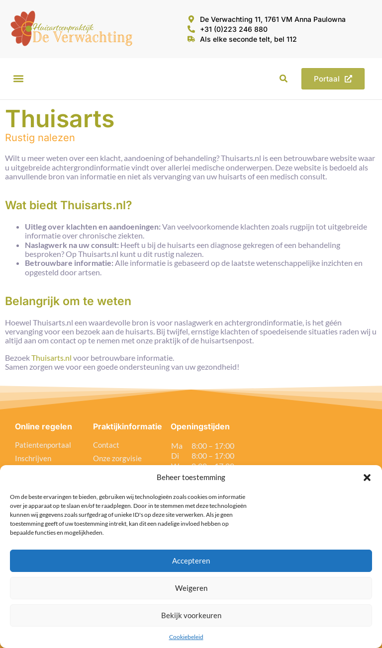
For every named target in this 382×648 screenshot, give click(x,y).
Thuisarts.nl (51, 357)
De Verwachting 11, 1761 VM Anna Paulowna (273, 19)
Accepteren (191, 560)
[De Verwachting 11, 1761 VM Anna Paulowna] (191, 19)
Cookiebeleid (186, 637)
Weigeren (191, 587)
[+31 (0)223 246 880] (191, 29)
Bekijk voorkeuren (191, 615)
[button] (367, 478)
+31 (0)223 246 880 (234, 29)
